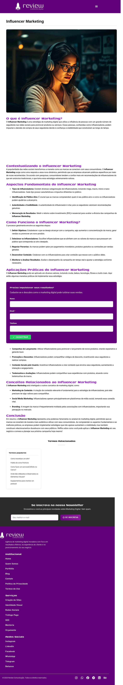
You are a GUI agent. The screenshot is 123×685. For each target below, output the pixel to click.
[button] (96, 6)
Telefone (13, 323)
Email (13, 311)
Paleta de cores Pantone (20, 463)
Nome (12, 299)
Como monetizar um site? (20, 459)
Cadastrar (20, 337)
